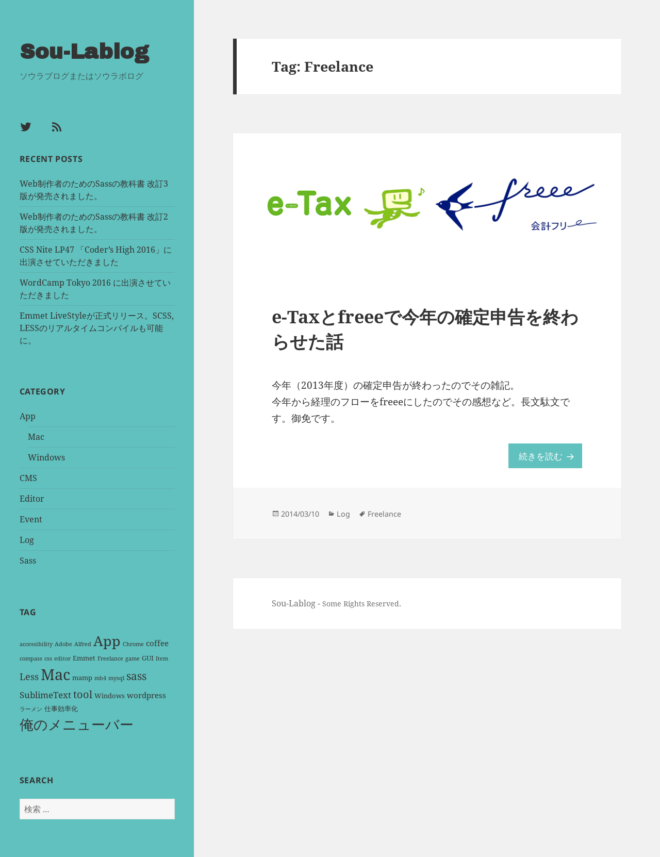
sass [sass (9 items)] (136, 675)
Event (31, 518)
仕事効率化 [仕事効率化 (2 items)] (61, 707)
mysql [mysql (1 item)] (116, 677)
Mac (36, 435)
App (28, 415)
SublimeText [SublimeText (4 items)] (45, 694)
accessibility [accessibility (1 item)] (36, 643)
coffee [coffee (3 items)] (157, 642)
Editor (32, 497)
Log (27, 539)
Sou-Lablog (86, 51)
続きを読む (547, 459)
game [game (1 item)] (132, 657)
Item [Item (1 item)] (162, 657)
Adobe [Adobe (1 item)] (63, 643)
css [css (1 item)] (48, 657)
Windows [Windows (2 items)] (109, 694)
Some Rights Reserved (366, 609)
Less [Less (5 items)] (29, 675)
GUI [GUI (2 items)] (148, 657)
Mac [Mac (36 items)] (55, 673)
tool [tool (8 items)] (82, 693)
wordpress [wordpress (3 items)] (146, 694)
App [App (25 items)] (107, 639)
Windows (46, 456)
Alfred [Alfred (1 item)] (82, 643)
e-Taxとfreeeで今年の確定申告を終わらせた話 (427, 332)
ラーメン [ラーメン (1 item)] (31, 708)
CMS (28, 477)
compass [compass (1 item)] (31, 657)
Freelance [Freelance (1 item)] (110, 657)
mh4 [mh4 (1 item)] (100, 677)
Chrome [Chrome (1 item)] (133, 643)
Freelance (392, 519)
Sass (28, 559)
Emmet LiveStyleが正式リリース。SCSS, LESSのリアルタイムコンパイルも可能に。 (97, 327)
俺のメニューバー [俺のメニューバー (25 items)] (77, 723)
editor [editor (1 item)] (62, 657)
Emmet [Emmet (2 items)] (84, 657)
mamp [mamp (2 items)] (82, 676)
